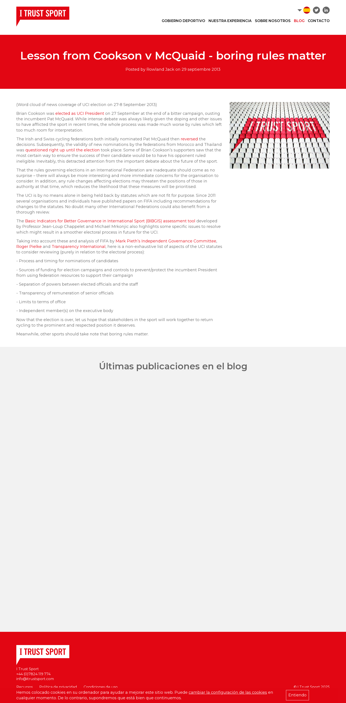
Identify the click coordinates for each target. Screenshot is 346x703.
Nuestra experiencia (230, 21)
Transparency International (78, 246)
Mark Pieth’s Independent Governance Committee (166, 241)
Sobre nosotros (273, 21)
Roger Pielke (29, 246)
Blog (299, 21)
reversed (189, 139)
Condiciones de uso (101, 687)
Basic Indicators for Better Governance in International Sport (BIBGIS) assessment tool (110, 221)
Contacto (319, 21)
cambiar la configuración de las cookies (228, 692)
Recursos (24, 687)
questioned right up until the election (62, 150)
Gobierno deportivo (183, 21)
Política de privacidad (58, 687)
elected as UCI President (79, 113)
